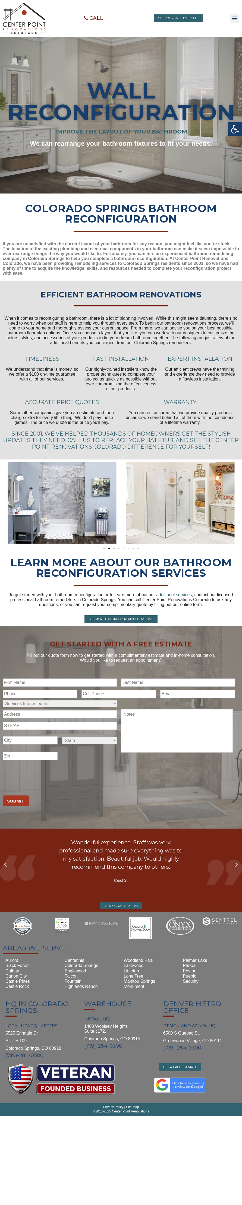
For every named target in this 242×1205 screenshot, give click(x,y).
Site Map (132, 1184)
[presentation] (44, 776)
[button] (93, 18)
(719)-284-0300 (24, 1055)
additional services (174, 594)
